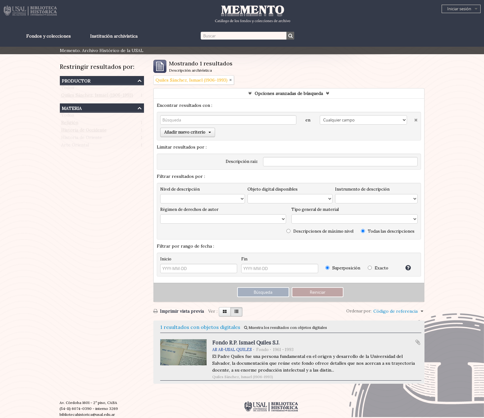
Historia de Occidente (84, 131)
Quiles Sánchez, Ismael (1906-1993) (97, 96)
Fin (244, 259)
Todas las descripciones (388, 231)
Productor (76, 80)
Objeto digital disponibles (272, 189)
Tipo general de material (315, 209)
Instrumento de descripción (362, 189)
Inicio (165, 259)
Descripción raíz (242, 161)
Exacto (378, 268)
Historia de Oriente (81, 139)
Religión (69, 124)
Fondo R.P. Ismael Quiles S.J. (246, 343)
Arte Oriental (75, 146)
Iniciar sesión (459, 9)
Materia (72, 108)
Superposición (342, 268)
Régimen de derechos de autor (189, 209)
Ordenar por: (358, 311)
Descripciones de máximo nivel (319, 231)
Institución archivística (113, 36)
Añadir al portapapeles (418, 342)
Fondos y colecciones (48, 36)
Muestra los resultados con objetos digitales (285, 327)
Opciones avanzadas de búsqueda (289, 93)
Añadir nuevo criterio (187, 132)
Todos (67, 89)
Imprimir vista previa (178, 311)
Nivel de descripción (180, 189)
